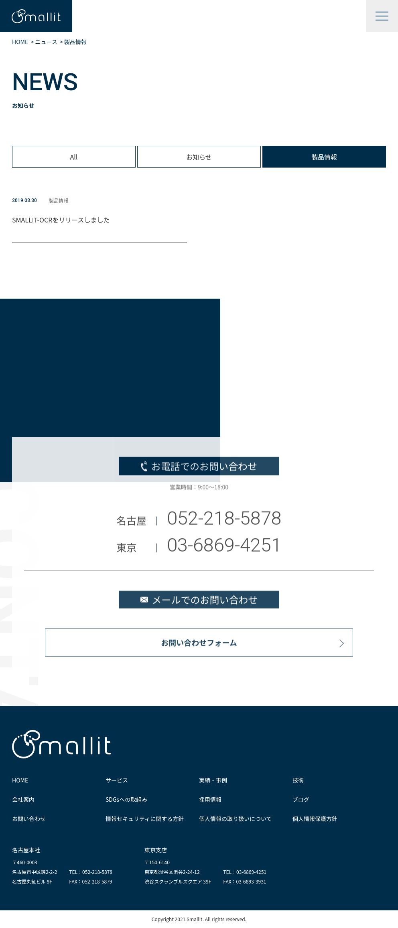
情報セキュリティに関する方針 (145, 819)
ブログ (300, 799)
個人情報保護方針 (314, 819)
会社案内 (23, 799)
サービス (117, 780)
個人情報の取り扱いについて (235, 819)
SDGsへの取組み (126, 799)
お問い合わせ (29, 819)
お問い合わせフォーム (199, 645)
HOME (20, 780)
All (74, 157)
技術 (298, 780)
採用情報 (210, 799)
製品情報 (324, 157)
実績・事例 (213, 780)
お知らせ (199, 157)
